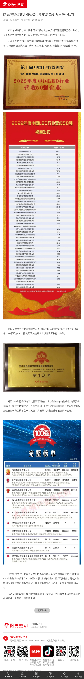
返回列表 (42, 610)
